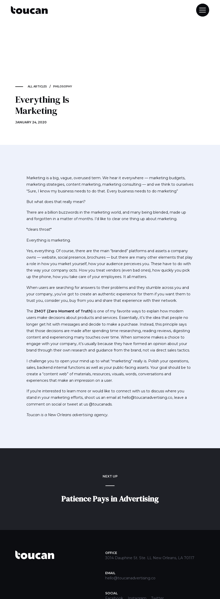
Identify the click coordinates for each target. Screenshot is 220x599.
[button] (200, 10)
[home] (29, 10)
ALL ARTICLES (37, 86)
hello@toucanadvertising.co (130, 578)
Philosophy (62, 86)
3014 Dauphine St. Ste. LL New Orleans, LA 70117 (149, 558)
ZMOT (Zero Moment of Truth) (63, 311)
